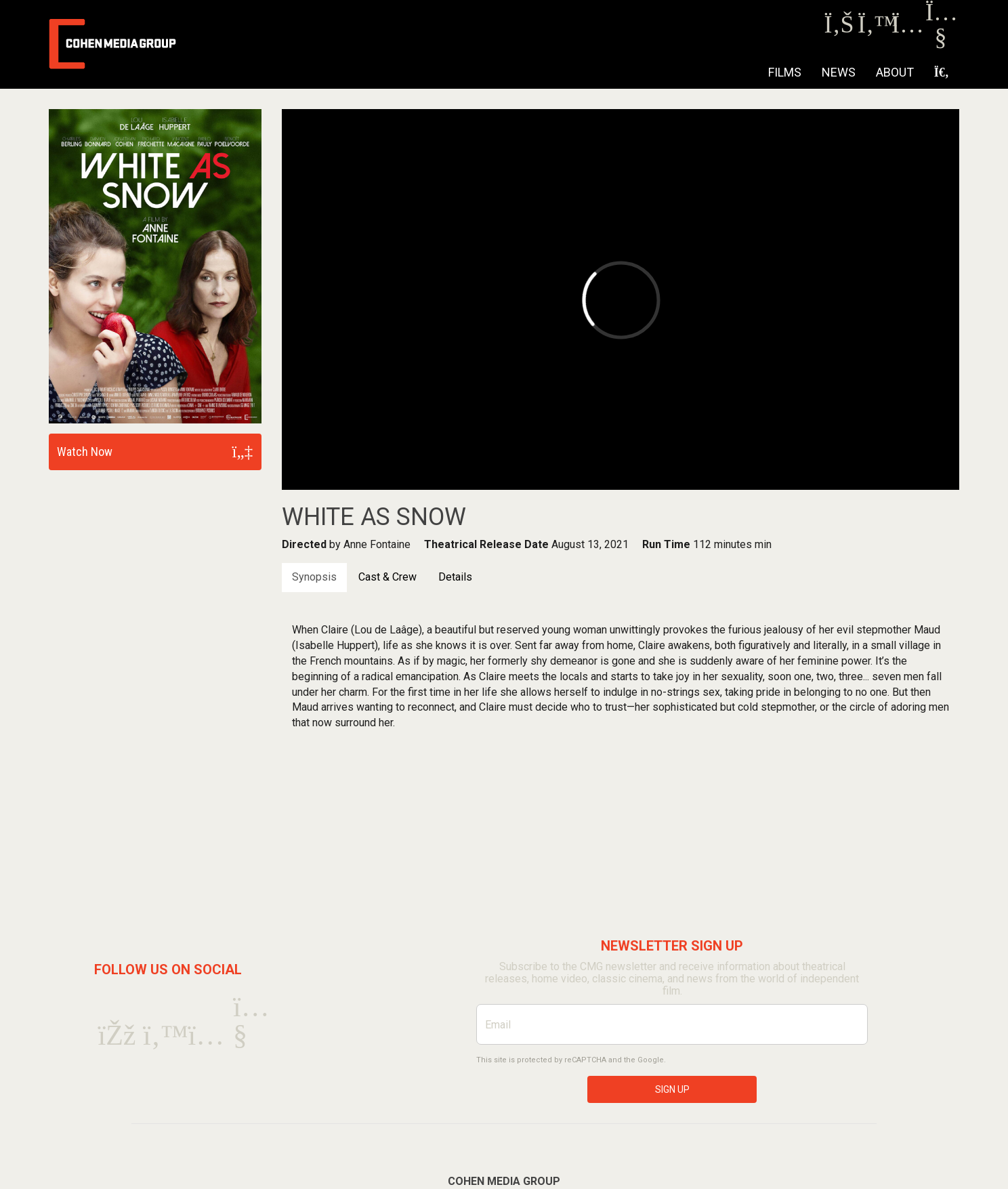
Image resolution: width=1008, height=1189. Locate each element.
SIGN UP (672, 1089)
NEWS (839, 72)
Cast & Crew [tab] (387, 576)
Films (784, 72)
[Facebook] (839, 28)
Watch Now (84, 451)
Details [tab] (455, 576)
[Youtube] (940, 40)
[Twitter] (873, 28)
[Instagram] (906, 28)
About (895, 72)
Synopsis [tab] (314, 576)
